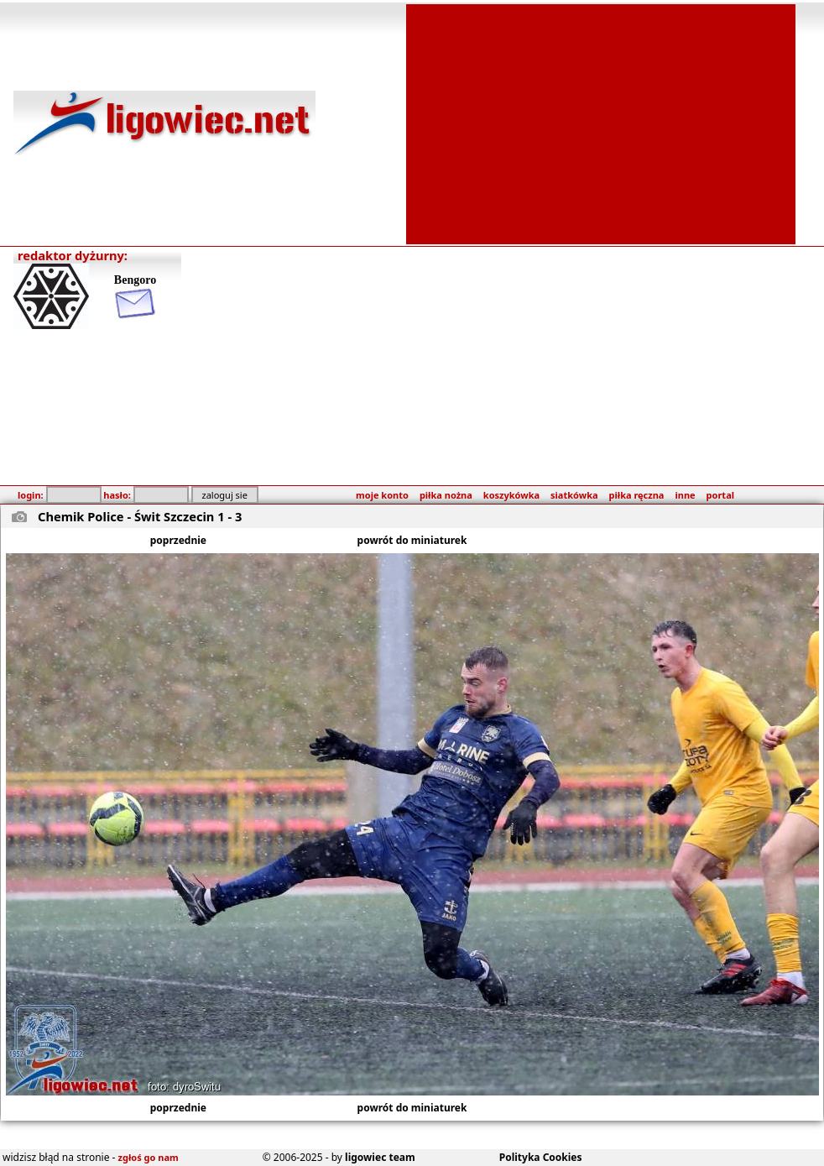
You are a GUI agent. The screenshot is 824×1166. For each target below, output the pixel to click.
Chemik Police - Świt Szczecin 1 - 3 (140, 516)
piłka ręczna (637, 495)
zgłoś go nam (148, 1157)
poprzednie (178, 540)
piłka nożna (446, 495)
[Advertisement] (600, 122)
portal (720, 495)
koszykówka (511, 495)
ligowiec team (380, 1157)
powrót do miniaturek (412, 540)
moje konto (382, 495)
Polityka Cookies (540, 1157)
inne (685, 495)
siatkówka (573, 495)
